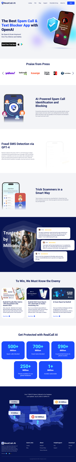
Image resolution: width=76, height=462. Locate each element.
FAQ (35, 3)
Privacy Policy (43, 448)
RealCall (41, 445)
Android (70, 445)
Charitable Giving (54, 3)
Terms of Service (43, 450)
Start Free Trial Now (9, 47)
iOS (69, 448)
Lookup (30, 3)
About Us (62, 3)
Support (45, 3)
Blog (40, 3)
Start (71, 3)
